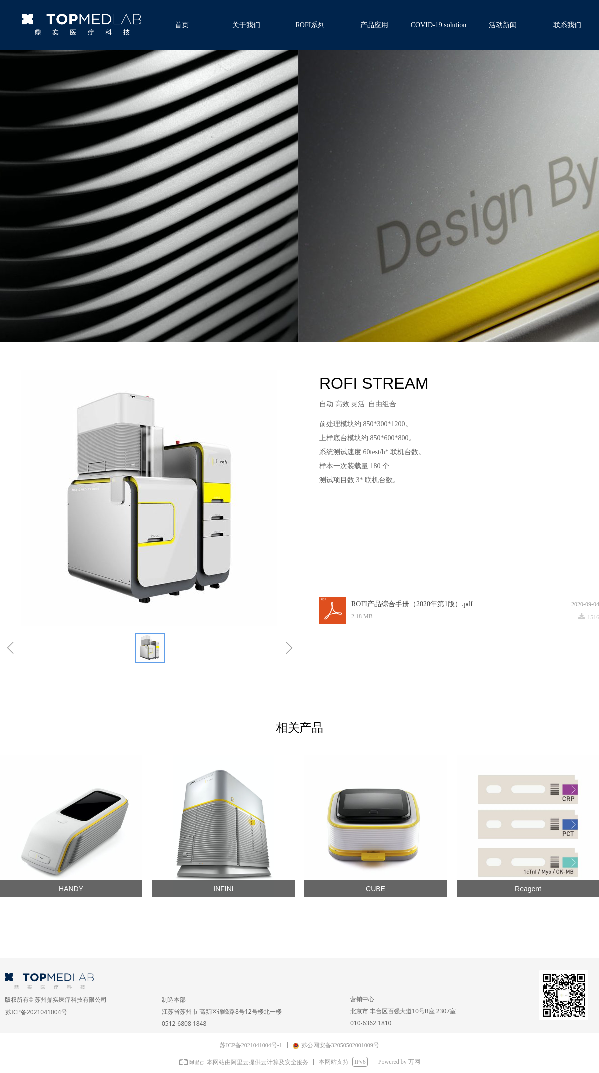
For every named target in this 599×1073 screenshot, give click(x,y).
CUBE (375, 889)
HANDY (71, 889)
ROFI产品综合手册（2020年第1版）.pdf (412, 604)
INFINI (223, 889)
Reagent (528, 889)
